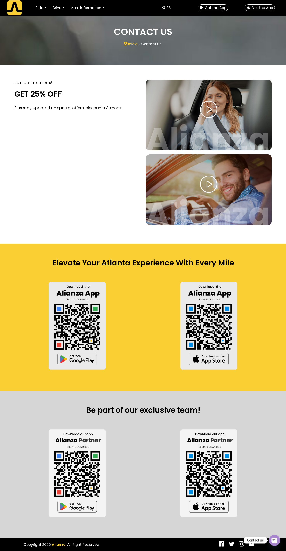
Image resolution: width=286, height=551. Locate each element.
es (169, 7)
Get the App (213, 7)
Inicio (132, 44)
